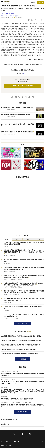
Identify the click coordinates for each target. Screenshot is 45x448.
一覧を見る (22, 359)
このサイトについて (6, 446)
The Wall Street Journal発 (12, 15)
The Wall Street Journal (7, 13)
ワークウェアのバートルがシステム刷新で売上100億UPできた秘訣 (21, 340)
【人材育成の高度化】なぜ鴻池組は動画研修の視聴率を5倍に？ (20, 354)
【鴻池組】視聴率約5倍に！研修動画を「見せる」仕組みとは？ (19, 349)
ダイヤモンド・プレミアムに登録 (22, 86)
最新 (6, 239)
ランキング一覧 (22, 323)
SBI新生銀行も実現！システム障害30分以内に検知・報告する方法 (21, 336)
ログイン (33, 2)
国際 (2, 15)
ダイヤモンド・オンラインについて (10, 441)
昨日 (17, 239)
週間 (27, 239)
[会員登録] (40, 2)
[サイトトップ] (6, 2)
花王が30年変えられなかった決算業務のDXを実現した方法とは (20, 345)
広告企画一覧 (5, 424)
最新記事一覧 (22, 412)
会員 (38, 239)
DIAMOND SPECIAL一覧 (9, 420)
